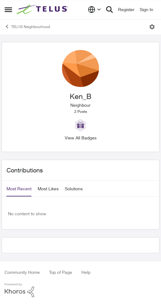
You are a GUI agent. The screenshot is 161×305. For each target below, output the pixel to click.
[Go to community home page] (43, 9)
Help (85, 272)
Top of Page (60, 272)
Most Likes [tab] (48, 188)
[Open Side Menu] (8, 9)
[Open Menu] (152, 27)
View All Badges (81, 137)
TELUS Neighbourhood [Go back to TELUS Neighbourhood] (27, 26)
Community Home (22, 272)
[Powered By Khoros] (80, 290)
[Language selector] (94, 9)
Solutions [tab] (74, 188)
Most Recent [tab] (18, 188)
